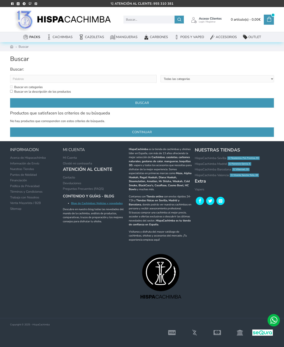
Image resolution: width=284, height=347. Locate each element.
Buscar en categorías (26, 87)
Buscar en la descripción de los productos (40, 92)
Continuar (142, 132)
